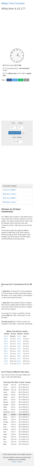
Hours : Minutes (17, 137)
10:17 (6, 361)
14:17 (19, 341)
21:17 (19, 358)
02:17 (6, 341)
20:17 (19, 356)
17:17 (19, 349)
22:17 (19, 361)
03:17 (6, 344)
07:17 (6, 353)
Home (14, 461)
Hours (13, 123)
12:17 (19, 336)
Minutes (20, 123)
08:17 (6, 356)
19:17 (19, 353)
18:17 (19, 351)
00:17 (6, 336)
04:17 (6, 346)
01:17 (6, 339)
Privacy (19, 461)
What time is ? (9, 190)
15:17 (19, 344)
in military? (9, 194)
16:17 (19, 346)
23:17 (19, 363)
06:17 (6, 351)
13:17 (19, 339)
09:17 (6, 358)
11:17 (6, 363)
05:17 (6, 349)
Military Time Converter (13, 3)
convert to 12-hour (15, 132)
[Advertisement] (17, 29)
